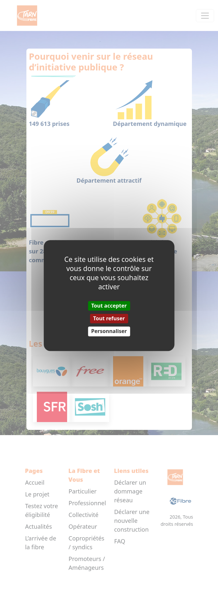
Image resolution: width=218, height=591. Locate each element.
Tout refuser (109, 318)
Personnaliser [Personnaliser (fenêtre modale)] (109, 331)
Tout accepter (109, 305)
